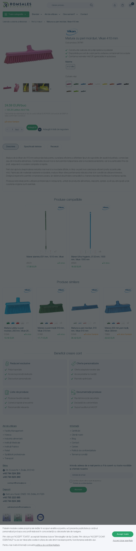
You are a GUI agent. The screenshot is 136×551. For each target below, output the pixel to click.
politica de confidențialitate (47, 545)
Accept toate (123, 534)
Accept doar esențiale (123, 541)
